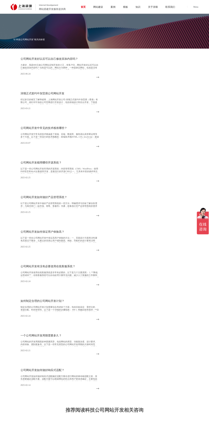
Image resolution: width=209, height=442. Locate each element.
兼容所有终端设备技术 (128, 421)
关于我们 (179, 332)
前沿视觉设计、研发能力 (157, 417)
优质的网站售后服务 (99, 417)
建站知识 (161, 332)
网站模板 (143, 332)
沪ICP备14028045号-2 (192, 436)
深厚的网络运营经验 (127, 417)
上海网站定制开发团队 (156, 412)
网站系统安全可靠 (181, 421)
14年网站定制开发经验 (100, 412)
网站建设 (107, 332)
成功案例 (125, 332)
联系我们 (197, 332)
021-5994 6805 (20, 360)
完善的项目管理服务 (127, 412)
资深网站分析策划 (181, 412)
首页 (92, 332)
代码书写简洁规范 (154, 421)
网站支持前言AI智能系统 (101, 421)
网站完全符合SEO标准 (183, 417)
